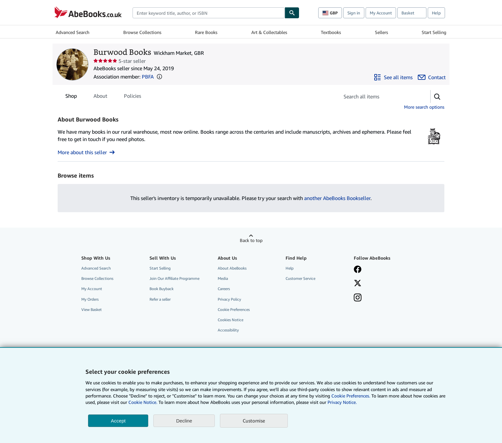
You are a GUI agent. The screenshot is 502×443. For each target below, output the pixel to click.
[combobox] (209, 12)
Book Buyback (162, 288)
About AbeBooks (232, 268)
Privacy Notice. (342, 402)
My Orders (90, 299)
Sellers (381, 32)
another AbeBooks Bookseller (337, 198)
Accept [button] (118, 420)
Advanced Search (72, 32)
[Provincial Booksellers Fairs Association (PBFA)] (434, 144)
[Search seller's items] (378, 96)
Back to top (251, 240)
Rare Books (206, 32)
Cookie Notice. (142, 402)
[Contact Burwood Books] (432, 77)
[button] (159, 76)
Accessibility (228, 330)
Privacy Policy (229, 299)
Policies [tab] (132, 97)
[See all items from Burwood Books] (393, 77)
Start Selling (434, 32)
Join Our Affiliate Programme (174, 278)
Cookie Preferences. (350, 395)
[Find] (292, 12)
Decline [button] (184, 420)
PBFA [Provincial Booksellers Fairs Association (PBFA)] (148, 76)
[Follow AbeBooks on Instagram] (357, 298)
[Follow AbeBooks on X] (357, 284)
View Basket (91, 309)
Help (436, 12)
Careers (224, 288)
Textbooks (331, 32)
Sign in (353, 12)
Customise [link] (254, 420)
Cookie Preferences (234, 309)
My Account (381, 12)
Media (223, 278)
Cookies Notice (230, 319)
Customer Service (300, 278)
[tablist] (103, 96)
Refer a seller (160, 299)
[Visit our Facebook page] (357, 270)
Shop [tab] (71, 97)
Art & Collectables (269, 32)
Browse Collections (142, 32)
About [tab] (100, 97)
